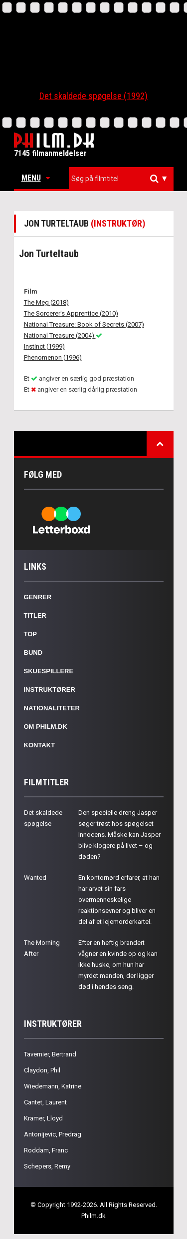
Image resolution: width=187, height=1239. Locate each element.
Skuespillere (49, 671)
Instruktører (49, 689)
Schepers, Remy (47, 1166)
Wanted (35, 877)
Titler (35, 615)
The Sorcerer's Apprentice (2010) (71, 313)
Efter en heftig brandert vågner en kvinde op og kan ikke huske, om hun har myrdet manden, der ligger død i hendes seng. (118, 964)
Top (30, 634)
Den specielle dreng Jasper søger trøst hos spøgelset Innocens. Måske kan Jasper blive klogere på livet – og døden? (119, 834)
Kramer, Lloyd (43, 1118)
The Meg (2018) (46, 302)
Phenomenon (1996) (53, 357)
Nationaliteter (52, 708)
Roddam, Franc (46, 1150)
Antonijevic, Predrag (52, 1134)
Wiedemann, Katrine (52, 1086)
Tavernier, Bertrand (50, 1054)
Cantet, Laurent (45, 1102)
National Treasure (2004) (63, 335)
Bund (33, 652)
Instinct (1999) (44, 346)
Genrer (38, 597)
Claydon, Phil (42, 1070)
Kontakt (39, 745)
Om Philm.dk (45, 726)
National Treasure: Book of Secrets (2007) (84, 324)
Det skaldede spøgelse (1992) (93, 96)
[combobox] (121, 179)
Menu (35, 178)
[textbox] (123, 179)
